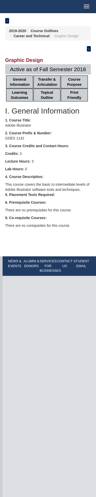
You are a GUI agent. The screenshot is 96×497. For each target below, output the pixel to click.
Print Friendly (74, 95)
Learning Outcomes (19, 95)
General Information (20, 82)
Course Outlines (44, 31)
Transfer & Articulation (47, 82)
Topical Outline (47, 95)
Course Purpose (74, 82)
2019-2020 (17, 31)
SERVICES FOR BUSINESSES (50, 266)
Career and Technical (32, 36)
